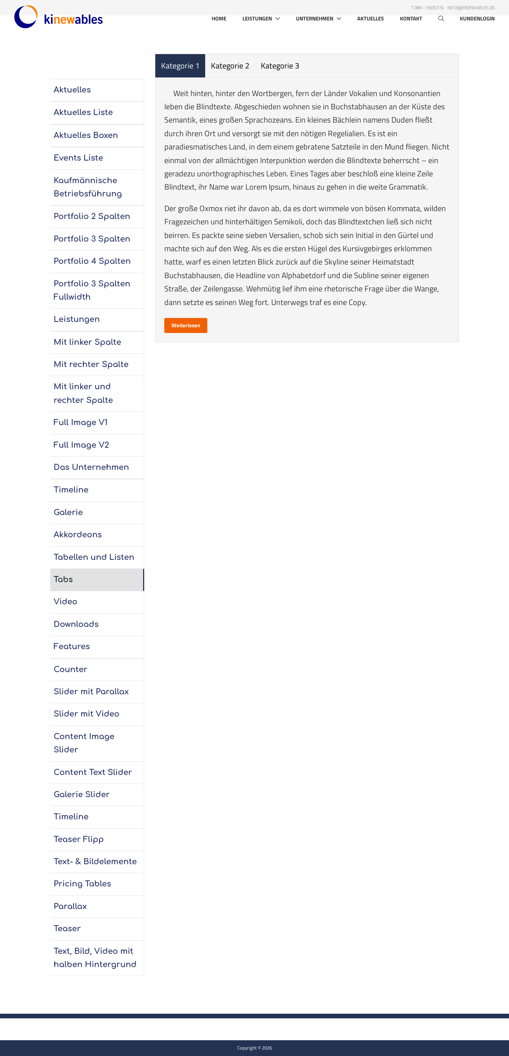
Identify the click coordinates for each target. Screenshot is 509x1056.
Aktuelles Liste (83, 112)
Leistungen (257, 37)
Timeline (71, 490)
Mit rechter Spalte (91, 364)
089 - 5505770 (429, 7)
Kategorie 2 (230, 66)
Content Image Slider (84, 743)
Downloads (76, 624)
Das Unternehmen (91, 467)
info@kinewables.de (471, 7)
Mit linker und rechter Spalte (83, 393)
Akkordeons (78, 535)
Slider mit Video (87, 714)
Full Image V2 (81, 445)
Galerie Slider (82, 794)
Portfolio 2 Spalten (92, 216)
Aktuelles (370, 37)
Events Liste (78, 158)
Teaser (67, 928)
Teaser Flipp (79, 839)
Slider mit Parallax (91, 692)
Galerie (68, 512)
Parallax (70, 906)
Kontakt (411, 37)
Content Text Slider (93, 772)
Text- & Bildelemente (95, 861)
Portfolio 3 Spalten (92, 239)
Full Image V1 (81, 422)
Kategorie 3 (280, 66)
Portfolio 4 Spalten (92, 261)
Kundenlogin (477, 37)
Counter (71, 669)
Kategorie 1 (180, 66)
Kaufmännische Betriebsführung (88, 187)
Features (72, 646)
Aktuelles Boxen (86, 135)
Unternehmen (314, 37)
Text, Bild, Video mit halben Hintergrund (95, 958)
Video (65, 602)
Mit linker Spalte (88, 342)
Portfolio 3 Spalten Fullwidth (92, 290)
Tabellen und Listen (94, 557)
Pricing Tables (82, 884)
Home (219, 37)
